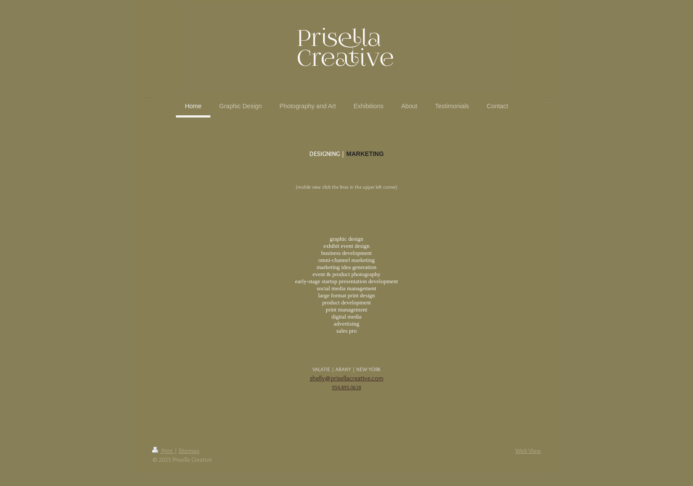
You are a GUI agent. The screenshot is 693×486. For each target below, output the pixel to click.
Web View (528, 451)
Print (163, 451)
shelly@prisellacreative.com (347, 378)
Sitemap (189, 451)
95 (334, 387)
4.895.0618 (349, 387)
